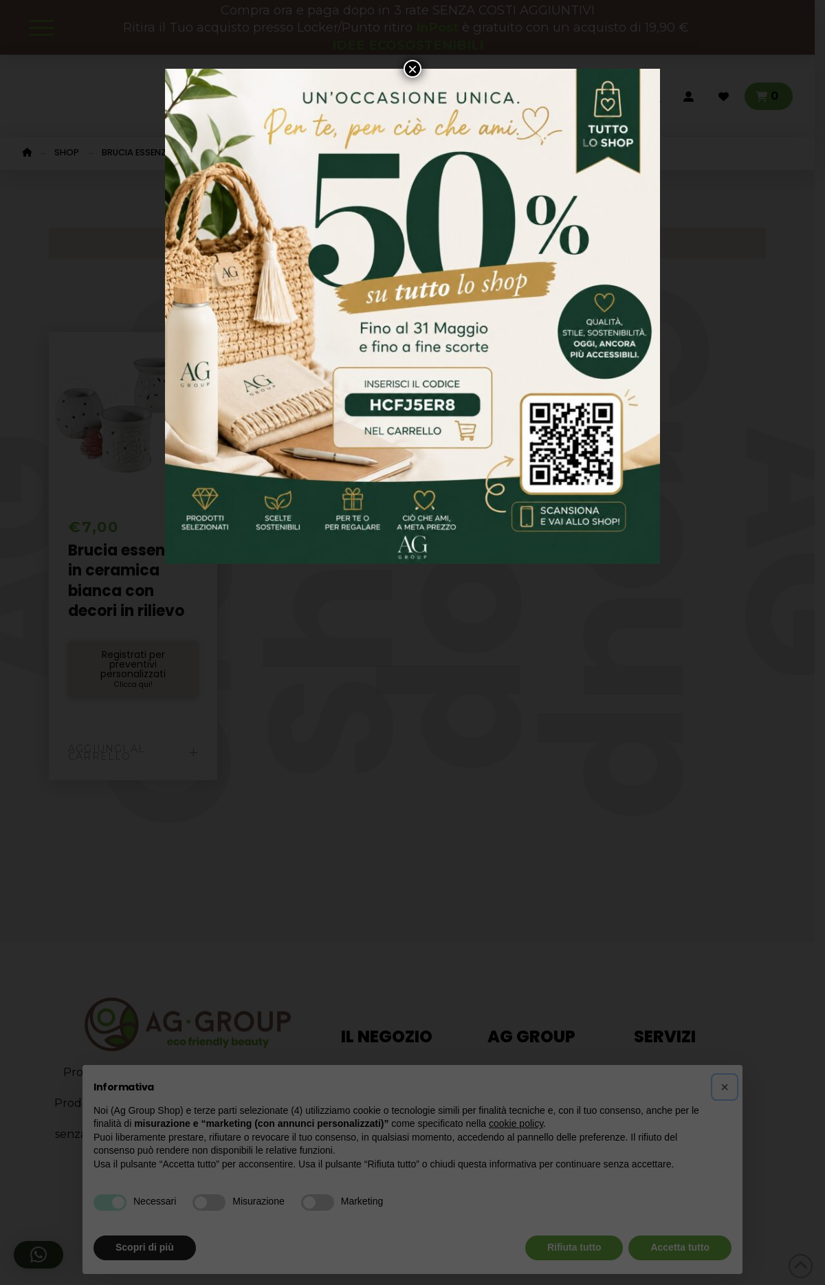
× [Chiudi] (412, 69)
